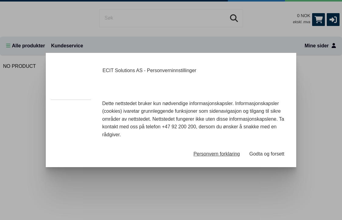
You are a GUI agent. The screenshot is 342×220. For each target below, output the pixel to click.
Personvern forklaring (216, 153)
